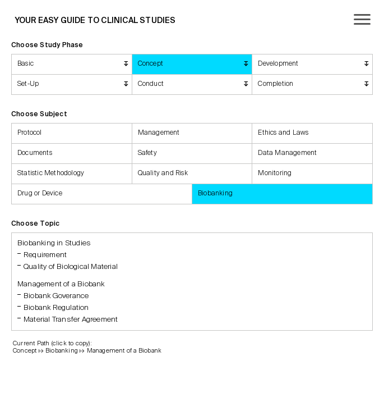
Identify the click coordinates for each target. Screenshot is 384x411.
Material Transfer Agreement (71, 319)
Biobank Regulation (56, 308)
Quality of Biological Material (71, 267)
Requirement (45, 255)
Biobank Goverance (56, 296)
